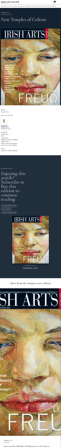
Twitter (9, 150)
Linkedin (14, 150)
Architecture (4, 134)
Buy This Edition (6, 209)
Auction (6, 442)
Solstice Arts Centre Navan (9, 143)
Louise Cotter (5, 112)
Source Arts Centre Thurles (9, 145)
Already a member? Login (9, 212)
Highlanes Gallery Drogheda (9, 139)
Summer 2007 (5, 12)
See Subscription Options (9, 206)
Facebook (4, 150)
